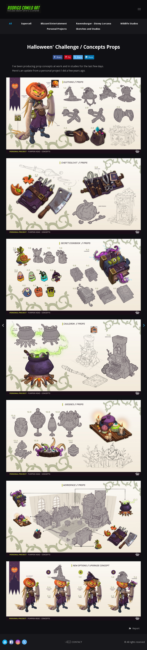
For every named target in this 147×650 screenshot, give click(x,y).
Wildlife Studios (129, 23)
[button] (134, 628)
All (10, 23)
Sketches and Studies (88, 28)
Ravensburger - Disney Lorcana (93, 23)
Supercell (26, 23)
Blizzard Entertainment (54, 23)
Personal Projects (57, 28)
